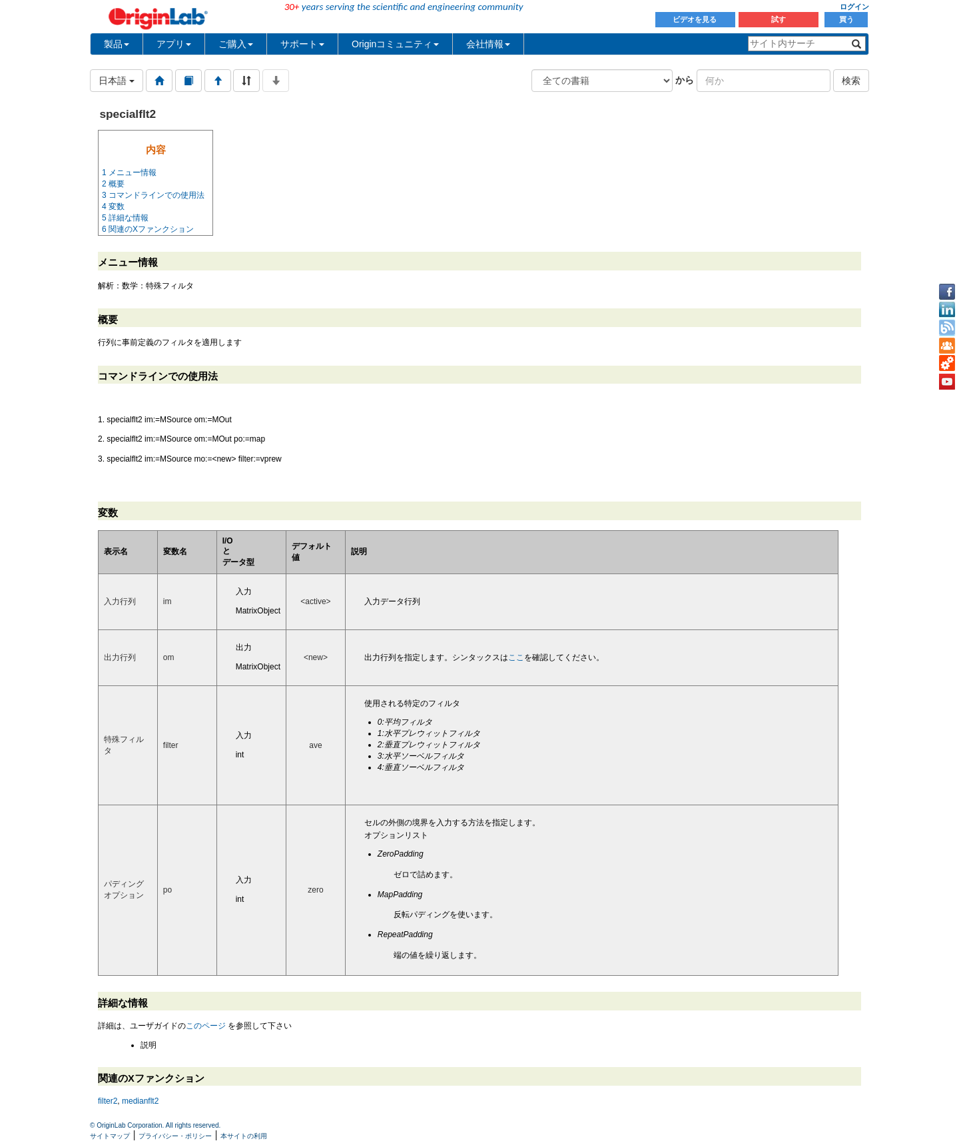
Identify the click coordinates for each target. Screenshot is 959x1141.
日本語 (117, 80)
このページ (206, 1025)
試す (778, 19)
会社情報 (488, 44)
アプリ (174, 44)
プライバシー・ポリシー (175, 1136)
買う (846, 19)
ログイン (854, 7)
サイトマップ (110, 1136)
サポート (302, 44)
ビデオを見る (696, 19)
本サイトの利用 (243, 1136)
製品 (116, 44)
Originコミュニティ (395, 44)
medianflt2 (140, 1101)
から (684, 80)
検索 (851, 80)
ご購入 (235, 44)
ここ (516, 657)
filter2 (107, 1101)
